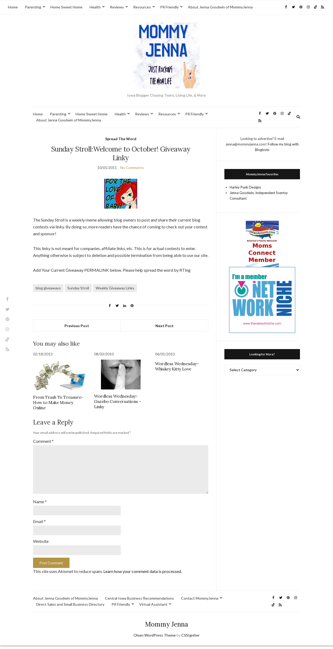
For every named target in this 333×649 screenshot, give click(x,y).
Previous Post (76, 325)
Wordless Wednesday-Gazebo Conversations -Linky (117, 401)
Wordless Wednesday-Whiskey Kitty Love (176, 366)
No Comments (132, 167)
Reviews (117, 7)
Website (41, 535)
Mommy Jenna (166, 618)
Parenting (33, 7)
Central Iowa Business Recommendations (139, 592)
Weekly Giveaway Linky (115, 288)
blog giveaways (48, 288)
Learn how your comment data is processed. (142, 565)
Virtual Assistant (153, 598)
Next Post (164, 325)
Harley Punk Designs (245, 187)
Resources (142, 7)
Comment (43, 441)
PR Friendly (169, 7)
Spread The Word (120, 139)
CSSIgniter (190, 629)
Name (40, 497)
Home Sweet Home (66, 7)
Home (13, 7)
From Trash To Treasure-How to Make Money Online (58, 402)
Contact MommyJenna (199, 592)
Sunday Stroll (78, 288)
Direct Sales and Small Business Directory (70, 598)
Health (95, 7)
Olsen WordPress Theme (154, 629)
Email (39, 516)
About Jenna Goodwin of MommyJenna (220, 7)
